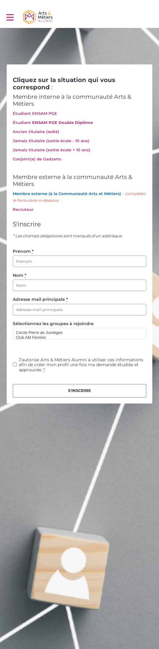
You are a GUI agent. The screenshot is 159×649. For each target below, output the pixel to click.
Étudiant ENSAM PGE (35, 113)
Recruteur (23, 209)
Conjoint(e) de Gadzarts (37, 158)
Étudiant (22, 122)
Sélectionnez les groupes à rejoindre (53, 323)
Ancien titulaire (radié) (36, 131)
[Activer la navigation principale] (10, 17)
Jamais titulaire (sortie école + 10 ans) (51, 149)
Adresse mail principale (40, 299)
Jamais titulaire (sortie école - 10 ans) (51, 140)
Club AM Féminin (76, 337)
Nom (19, 275)
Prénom (23, 251)
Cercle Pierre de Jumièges (76, 332)
